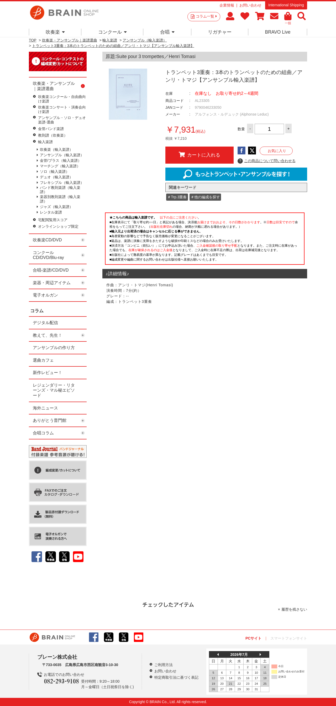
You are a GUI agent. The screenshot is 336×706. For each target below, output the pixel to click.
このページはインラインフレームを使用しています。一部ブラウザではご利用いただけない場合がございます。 (204, 240)
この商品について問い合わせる (267, 161)
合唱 (167, 32)
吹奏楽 (55, 32)
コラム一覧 (206, 16)
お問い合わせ (250, 5)
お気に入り (277, 151)
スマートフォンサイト (288, 638)
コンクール (112, 32)
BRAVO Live (277, 32)
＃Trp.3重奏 (177, 197)
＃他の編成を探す (205, 197)
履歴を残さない (294, 609)
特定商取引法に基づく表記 (176, 677)
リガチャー (220, 32)
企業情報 (226, 5)
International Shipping (286, 5)
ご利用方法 (163, 665)
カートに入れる (199, 155)
